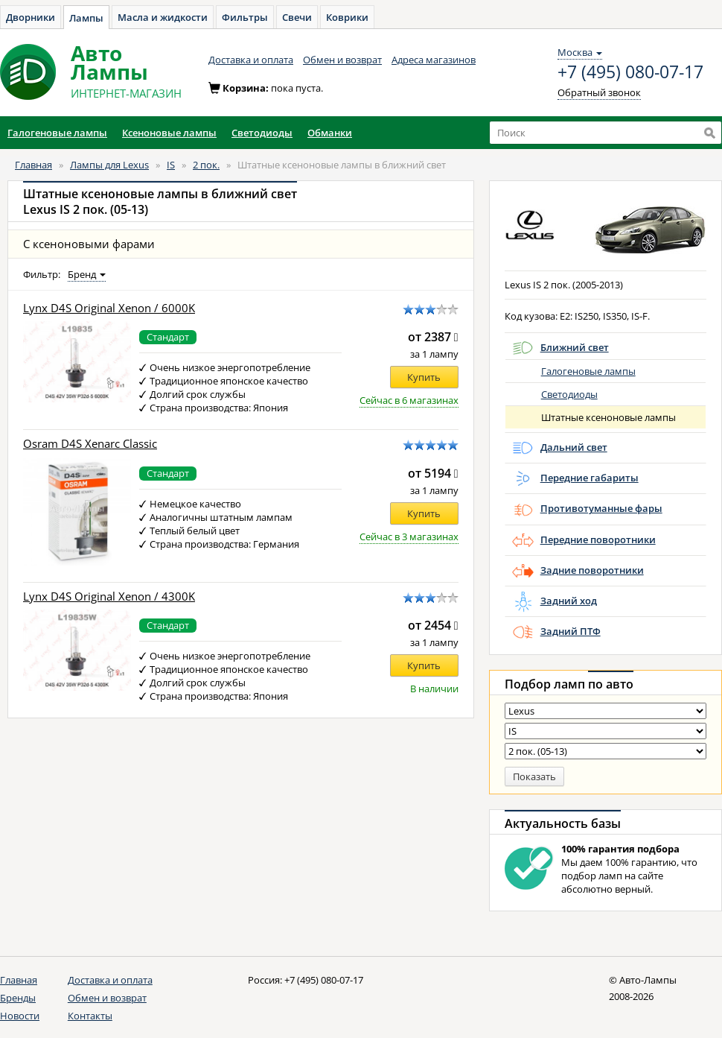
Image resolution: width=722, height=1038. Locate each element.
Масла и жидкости (163, 17)
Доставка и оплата (250, 59)
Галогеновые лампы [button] (57, 132)
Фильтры (245, 17)
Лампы (86, 18)
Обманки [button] (329, 132)
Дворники (30, 17)
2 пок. (206, 164)
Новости (19, 1015)
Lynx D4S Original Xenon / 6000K (109, 308)
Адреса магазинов (434, 59)
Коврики (347, 17)
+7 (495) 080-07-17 (630, 72)
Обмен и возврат (342, 59)
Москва (580, 52)
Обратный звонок (599, 92)
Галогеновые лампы (588, 371)
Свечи (297, 17)
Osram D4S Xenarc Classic (90, 443)
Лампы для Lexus (109, 164)
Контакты (90, 1015)
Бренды (18, 997)
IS (171, 164)
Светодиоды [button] (262, 132)
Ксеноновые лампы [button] (169, 132)
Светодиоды (569, 394)
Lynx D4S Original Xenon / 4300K (109, 596)
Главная (33, 164)
